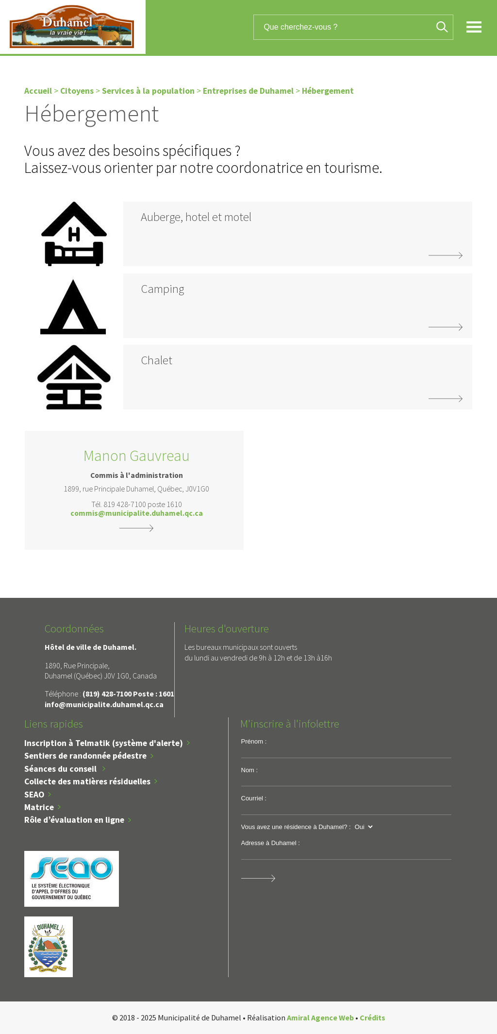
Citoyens (77, 90)
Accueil (38, 90)
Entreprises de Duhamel (248, 90)
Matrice (39, 807)
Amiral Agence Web (320, 1017)
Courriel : (254, 798)
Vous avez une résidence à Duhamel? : (296, 827)
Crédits (372, 1017)
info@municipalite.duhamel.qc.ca (104, 704)
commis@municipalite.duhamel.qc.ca (136, 513)
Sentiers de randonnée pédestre (85, 755)
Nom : (249, 770)
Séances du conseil (61, 768)
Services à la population (148, 90)
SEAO (34, 794)
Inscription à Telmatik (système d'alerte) (103, 743)
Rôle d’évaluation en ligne (74, 819)
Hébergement (328, 90)
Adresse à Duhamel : (270, 843)
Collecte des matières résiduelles (87, 781)
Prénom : (254, 741)
